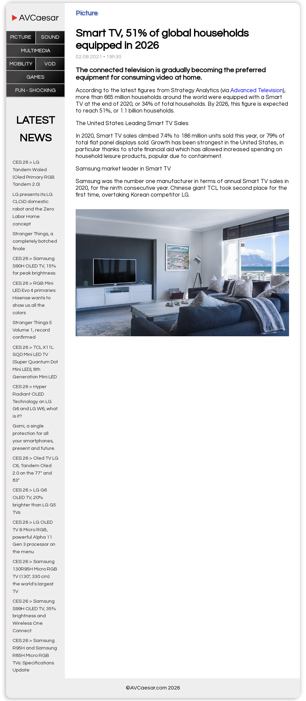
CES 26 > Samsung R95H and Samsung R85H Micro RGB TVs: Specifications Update (35, 655)
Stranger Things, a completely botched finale (35, 241)
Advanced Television (256, 90)
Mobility (20, 63)
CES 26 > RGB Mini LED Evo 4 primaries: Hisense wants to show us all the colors (34, 298)
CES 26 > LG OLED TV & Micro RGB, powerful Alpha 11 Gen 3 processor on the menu (34, 537)
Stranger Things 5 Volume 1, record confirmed (32, 330)
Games (35, 77)
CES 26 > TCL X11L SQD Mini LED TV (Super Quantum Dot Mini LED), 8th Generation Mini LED (35, 362)
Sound (50, 37)
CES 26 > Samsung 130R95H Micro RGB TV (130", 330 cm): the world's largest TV (35, 576)
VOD (50, 63)
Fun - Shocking (35, 90)
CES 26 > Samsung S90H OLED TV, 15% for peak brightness (34, 266)
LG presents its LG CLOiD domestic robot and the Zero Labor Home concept (33, 209)
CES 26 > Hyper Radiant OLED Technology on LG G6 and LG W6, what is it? (35, 401)
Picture (20, 37)
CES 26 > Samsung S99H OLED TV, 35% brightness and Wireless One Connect (34, 616)
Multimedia (35, 50)
